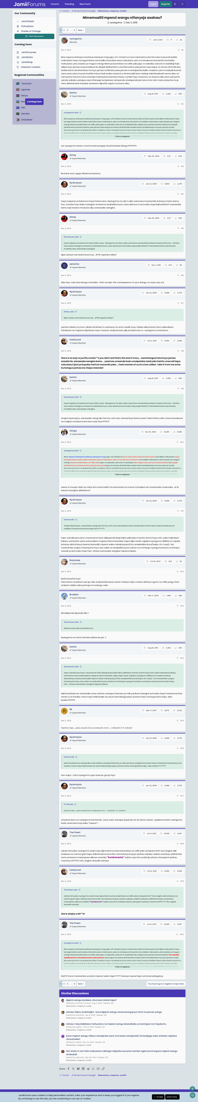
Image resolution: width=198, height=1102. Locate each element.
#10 (182, 442)
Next (80, 30)
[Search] (182, 4)
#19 (182, 881)
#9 (182, 388)
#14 (182, 658)
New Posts (85, 4)
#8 (182, 351)
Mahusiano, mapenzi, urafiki (78, 1006)
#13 (182, 606)
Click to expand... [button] (122, 136)
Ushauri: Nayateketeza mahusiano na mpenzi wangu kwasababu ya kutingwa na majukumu (116, 1024)
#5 (182, 228)
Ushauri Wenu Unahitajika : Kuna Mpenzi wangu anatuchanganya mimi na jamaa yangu (114, 1012)
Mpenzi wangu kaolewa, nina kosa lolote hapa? (91, 1000)
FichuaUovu (25, 26)
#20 (182, 934)
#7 (182, 303)
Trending (69, 4)
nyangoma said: (71, 112)
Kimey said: (69, 311)
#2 (182, 104)
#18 (182, 843)
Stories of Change (28, 31)
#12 (182, 571)
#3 (182, 166)
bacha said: (69, 519)
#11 (182, 511)
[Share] (178, 50)
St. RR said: (68, 804)
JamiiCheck (25, 21)
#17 (182, 796)
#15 (182, 720)
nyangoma (116, 22)
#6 (182, 275)
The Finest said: (71, 890)
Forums (55, 4)
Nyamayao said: (71, 237)
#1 (182, 50)
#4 (182, 194)
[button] (175, 4)
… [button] (71, 30)
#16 (182, 748)
